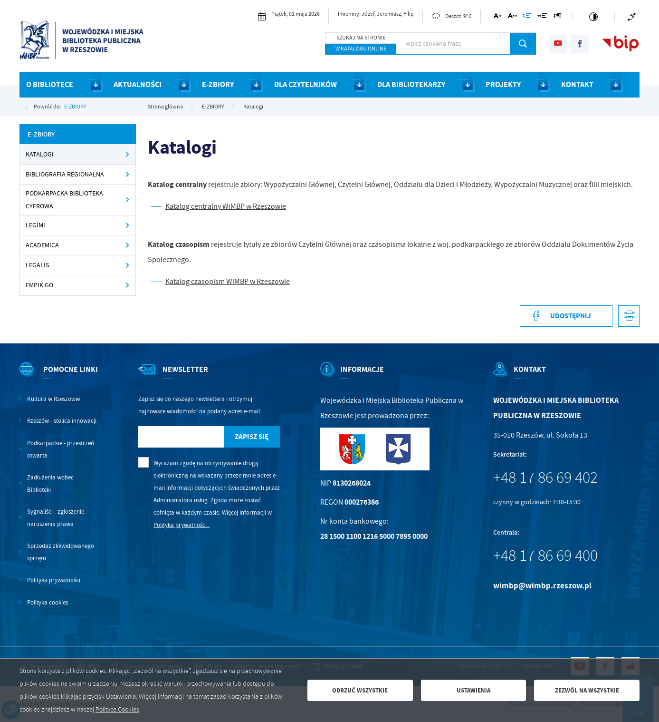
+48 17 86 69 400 (545, 556)
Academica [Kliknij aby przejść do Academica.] (42, 245)
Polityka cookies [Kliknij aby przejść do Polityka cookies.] (47, 602)
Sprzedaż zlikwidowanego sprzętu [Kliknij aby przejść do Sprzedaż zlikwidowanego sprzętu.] (60, 552)
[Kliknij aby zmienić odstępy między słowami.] (542, 17)
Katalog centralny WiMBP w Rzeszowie (225, 206)
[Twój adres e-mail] (181, 437)
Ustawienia (473, 690)
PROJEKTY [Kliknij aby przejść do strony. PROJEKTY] (503, 84)
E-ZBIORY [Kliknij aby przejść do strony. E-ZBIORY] (218, 84)
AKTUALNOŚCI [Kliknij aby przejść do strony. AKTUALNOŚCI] (138, 84)
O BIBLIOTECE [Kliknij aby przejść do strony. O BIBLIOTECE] (49, 84)
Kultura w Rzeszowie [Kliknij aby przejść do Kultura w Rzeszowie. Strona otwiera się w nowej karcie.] (53, 399)
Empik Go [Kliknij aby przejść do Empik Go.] (39, 285)
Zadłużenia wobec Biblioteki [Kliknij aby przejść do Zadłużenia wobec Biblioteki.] (50, 483)
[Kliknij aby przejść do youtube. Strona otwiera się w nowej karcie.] (558, 44)
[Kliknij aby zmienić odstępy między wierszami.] (527, 17)
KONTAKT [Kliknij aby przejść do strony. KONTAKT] (577, 84)
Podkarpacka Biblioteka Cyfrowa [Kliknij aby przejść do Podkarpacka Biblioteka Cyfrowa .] (64, 199)
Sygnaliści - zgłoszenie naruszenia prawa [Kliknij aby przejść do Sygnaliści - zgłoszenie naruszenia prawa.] (55, 517)
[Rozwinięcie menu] (58, 377)
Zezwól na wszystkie (587, 690)
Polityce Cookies (117, 709)
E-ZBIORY (75, 106)
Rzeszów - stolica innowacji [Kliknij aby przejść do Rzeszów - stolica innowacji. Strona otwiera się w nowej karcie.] (61, 421)
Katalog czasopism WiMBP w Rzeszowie (227, 281)
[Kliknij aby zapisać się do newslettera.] (252, 437)
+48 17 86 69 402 (545, 478)
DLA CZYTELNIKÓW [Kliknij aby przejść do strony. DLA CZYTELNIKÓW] (305, 84)
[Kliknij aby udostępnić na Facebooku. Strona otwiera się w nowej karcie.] (566, 316)
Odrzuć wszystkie (360, 690)
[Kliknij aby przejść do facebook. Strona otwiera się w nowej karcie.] (580, 44)
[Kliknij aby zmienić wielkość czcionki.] (498, 17)
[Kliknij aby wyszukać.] (523, 43)
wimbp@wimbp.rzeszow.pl (542, 585)
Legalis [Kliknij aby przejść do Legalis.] (37, 265)
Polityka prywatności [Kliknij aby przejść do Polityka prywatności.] (53, 580)
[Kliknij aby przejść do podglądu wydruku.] (629, 316)
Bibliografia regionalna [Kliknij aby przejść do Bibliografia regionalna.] (65, 174)
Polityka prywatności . (181, 525)
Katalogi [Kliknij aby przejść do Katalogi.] (40, 154)
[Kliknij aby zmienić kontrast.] (593, 16)
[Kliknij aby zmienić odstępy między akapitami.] (557, 17)
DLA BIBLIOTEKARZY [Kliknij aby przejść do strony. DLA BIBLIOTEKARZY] (411, 84)
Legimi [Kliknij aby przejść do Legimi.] (35, 225)
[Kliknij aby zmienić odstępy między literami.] (512, 17)
